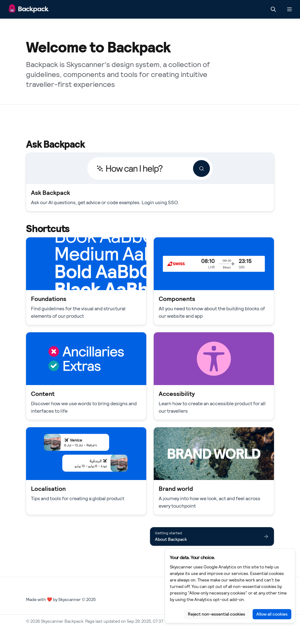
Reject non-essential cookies (216, 614)
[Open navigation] (289, 9)
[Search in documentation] (273, 9)
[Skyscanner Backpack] (29, 9)
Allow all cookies (272, 614)
